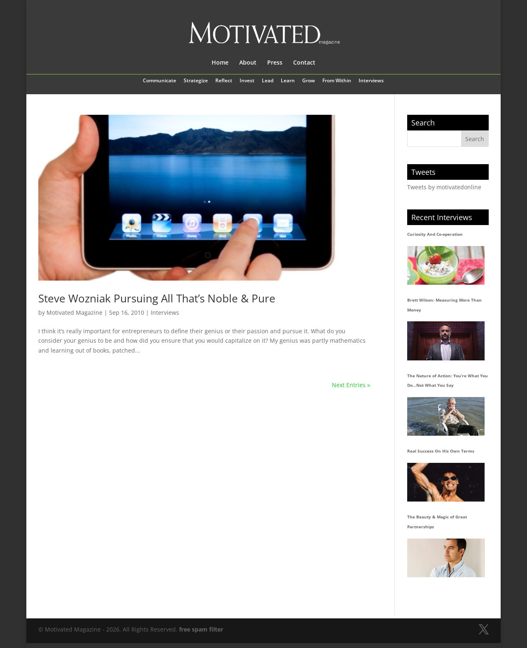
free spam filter (201, 629)
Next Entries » (351, 385)
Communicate (159, 81)
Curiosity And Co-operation (435, 234)
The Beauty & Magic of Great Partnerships (437, 522)
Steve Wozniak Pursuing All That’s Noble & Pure (156, 298)
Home (220, 63)
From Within (336, 81)
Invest (247, 81)
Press (274, 63)
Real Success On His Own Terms (440, 451)
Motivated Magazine (75, 312)
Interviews (371, 81)
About (248, 63)
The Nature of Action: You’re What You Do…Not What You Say (447, 380)
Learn (288, 81)
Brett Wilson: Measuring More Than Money (444, 305)
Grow (308, 81)
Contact (304, 63)
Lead (267, 81)
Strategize (196, 81)
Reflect (223, 81)
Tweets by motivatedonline (444, 187)
